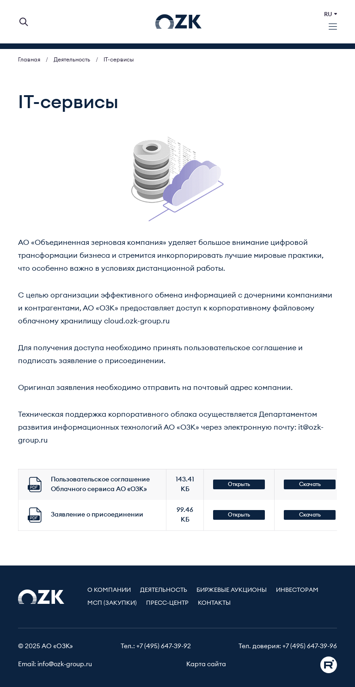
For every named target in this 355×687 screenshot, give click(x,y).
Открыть (239, 484)
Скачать (310, 484)
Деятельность (163, 590)
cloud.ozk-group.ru (137, 321)
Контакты (214, 603)
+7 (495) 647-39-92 (163, 646)
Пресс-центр (167, 603)
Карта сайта (206, 664)
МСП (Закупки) (112, 603)
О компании (109, 590)
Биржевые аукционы (231, 590)
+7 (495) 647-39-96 (309, 646)
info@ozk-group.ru (64, 664)
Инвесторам (297, 590)
